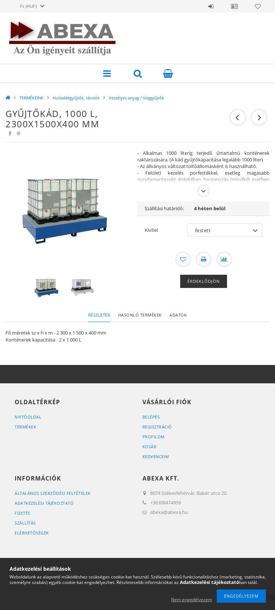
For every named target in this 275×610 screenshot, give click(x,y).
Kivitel (151, 230)
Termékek (25, 427)
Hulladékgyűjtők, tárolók (76, 98)
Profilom (153, 436)
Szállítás (25, 523)
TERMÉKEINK (31, 98)
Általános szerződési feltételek (53, 493)
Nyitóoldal (28, 417)
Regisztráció (157, 427)
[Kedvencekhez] (183, 259)
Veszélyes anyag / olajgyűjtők (136, 98)
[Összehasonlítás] (224, 259)
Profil (234, 6)
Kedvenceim (155, 456)
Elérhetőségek (32, 533)
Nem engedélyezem (191, 599)
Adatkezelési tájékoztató (44, 503)
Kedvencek (258, 6)
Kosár (149, 446)
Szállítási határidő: (164, 208)
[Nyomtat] (204, 259)
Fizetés (22, 513)
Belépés (211, 6)
